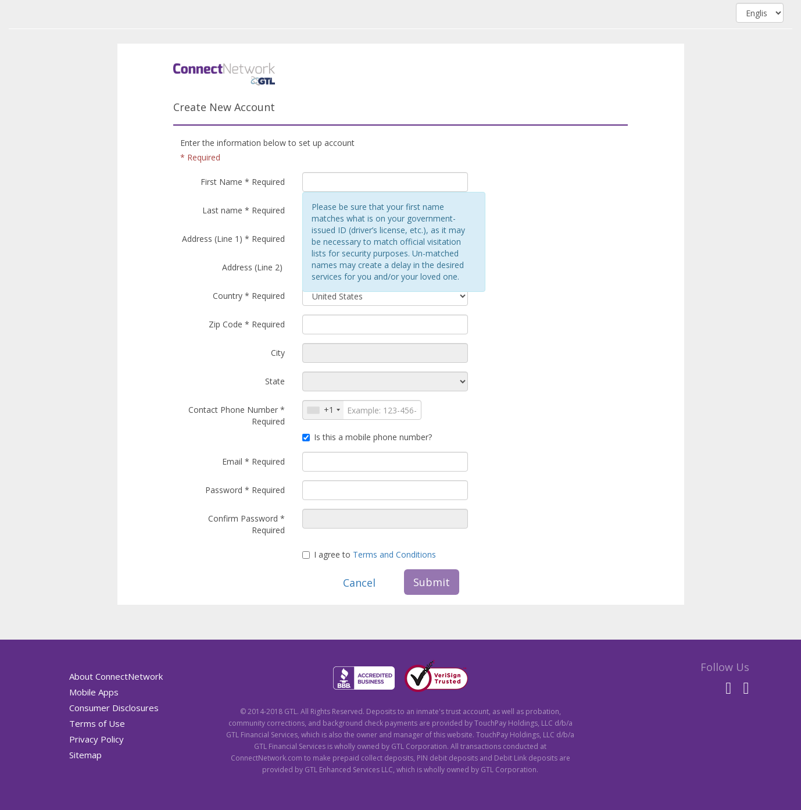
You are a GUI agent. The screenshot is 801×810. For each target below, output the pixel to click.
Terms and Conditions (394, 554)
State (275, 381)
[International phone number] (361, 410)
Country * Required (249, 295)
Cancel (359, 583)
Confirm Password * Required (246, 524)
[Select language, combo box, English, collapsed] (760, 13)
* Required (200, 157)
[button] (323, 410)
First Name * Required (243, 181)
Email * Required (253, 461)
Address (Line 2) (253, 267)
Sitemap (85, 755)
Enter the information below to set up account (267, 142)
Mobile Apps (94, 692)
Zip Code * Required (247, 324)
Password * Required (245, 489)
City (278, 352)
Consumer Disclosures (114, 707)
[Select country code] (323, 410)
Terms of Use (97, 723)
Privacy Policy (96, 739)
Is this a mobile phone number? (367, 437)
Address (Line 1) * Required (233, 238)
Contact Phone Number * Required (236, 415)
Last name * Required (243, 210)
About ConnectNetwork (116, 676)
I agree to (369, 554)
